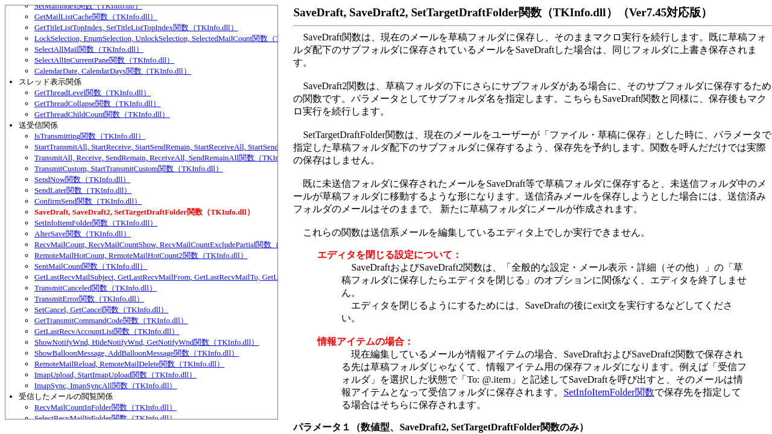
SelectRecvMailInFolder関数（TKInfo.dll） (105, 418)
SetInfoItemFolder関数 (608, 392)
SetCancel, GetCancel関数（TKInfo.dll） (101, 309)
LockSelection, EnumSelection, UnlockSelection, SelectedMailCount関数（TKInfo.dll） (175, 38)
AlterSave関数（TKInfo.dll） (82, 233)
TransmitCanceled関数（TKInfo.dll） (95, 287)
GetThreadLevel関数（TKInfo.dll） (92, 92)
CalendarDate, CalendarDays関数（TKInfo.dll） (112, 70)
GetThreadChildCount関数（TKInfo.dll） (101, 114)
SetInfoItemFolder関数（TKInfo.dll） (95, 222)
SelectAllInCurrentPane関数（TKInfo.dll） (104, 59)
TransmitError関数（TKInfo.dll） (89, 298)
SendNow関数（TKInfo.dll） (82, 179)
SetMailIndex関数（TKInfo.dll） (88, 5)
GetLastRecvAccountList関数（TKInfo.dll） (106, 331)
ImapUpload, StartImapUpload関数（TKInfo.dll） (115, 374)
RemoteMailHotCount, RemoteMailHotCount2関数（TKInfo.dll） (141, 255)
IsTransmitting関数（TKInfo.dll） (89, 135)
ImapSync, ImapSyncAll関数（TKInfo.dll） (105, 385)
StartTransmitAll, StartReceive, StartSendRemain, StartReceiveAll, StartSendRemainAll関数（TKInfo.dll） (206, 146)
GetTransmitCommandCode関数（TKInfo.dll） (111, 320)
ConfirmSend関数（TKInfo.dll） (88, 201)
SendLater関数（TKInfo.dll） (82, 190)
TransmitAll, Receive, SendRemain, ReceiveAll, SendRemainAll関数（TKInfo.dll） (169, 157)
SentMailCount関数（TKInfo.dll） (90, 266)
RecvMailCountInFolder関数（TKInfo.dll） (105, 407)
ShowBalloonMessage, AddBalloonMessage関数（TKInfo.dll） (136, 352)
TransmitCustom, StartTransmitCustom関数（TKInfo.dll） (128, 168)
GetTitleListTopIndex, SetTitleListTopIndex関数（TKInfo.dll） (136, 27)
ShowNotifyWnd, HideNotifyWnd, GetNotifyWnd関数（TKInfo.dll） (146, 342)
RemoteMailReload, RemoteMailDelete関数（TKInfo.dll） (129, 363)
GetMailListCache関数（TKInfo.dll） (95, 16)
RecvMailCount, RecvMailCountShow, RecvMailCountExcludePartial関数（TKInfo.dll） (177, 244)
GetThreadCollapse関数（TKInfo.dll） (97, 103)
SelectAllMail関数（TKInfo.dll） (89, 49)
